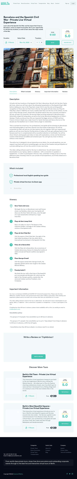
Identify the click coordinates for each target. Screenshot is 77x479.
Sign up (67, 3)
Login (73, 3)
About (52, 3)
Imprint (62, 448)
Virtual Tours (34, 3)
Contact (57, 3)
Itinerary (37, 91)
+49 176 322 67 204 (11, 454)
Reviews (64, 91)
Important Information (51, 91)
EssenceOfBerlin (18, 474)
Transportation (42, 3)
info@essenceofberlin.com (14, 455)
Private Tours (16, 3)
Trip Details (64, 392)
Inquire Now (67, 42)
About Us (48, 448)
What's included (26, 91)
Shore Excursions (25, 3)
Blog (48, 3)
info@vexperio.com (15, 309)
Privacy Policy (64, 450)
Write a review (38, 356)
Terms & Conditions (66, 452)
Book (52, 42)
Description (13, 91)
